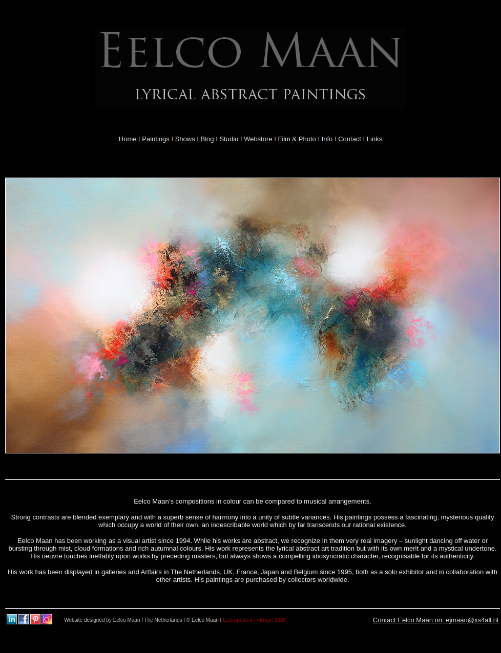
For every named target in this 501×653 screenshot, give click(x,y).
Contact (349, 139)
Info (327, 139)
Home (128, 139)
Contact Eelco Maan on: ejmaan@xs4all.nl (435, 620)
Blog (207, 139)
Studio (228, 139)
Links (374, 139)
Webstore (258, 139)
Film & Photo (297, 139)
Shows (185, 139)
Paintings (155, 139)
